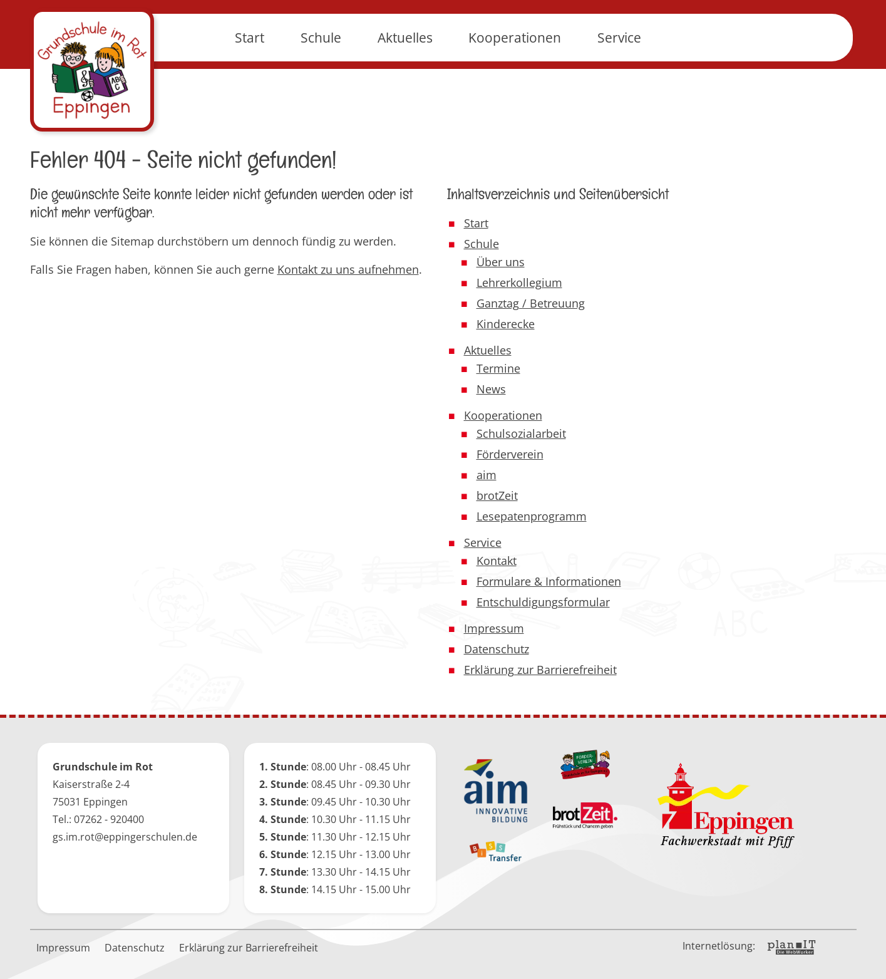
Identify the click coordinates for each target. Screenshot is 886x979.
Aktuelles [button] (405, 69)
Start (249, 69)
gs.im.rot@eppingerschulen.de (125, 837)
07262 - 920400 (109, 819)
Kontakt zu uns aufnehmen (348, 269)
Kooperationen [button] (514, 69)
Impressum (63, 948)
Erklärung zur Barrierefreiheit (248, 948)
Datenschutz (135, 948)
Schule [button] (321, 69)
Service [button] (619, 69)
